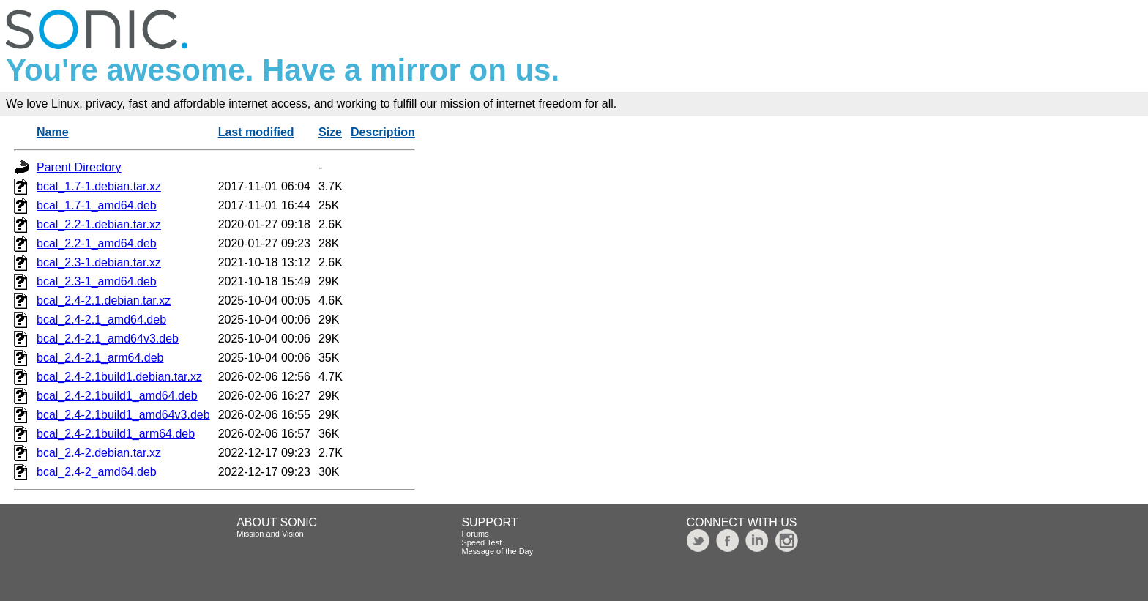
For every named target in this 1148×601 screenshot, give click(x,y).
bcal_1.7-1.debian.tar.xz (99, 186)
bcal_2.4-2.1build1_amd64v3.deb (123, 414)
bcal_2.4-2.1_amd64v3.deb (108, 338)
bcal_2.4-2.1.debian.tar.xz (104, 300)
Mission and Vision (270, 533)
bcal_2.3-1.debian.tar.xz (99, 262)
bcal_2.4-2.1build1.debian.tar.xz (119, 376)
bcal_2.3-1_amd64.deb (97, 281)
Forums (474, 533)
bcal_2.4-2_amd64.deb (97, 472)
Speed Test (481, 542)
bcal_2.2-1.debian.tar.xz (99, 224)
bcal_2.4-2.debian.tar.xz (99, 453)
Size (330, 132)
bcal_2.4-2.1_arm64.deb (100, 357)
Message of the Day (497, 551)
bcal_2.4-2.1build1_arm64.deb (116, 434)
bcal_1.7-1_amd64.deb (97, 205)
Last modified (256, 132)
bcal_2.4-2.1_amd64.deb (101, 319)
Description (383, 132)
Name (53, 132)
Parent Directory (79, 167)
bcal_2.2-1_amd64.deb (97, 243)
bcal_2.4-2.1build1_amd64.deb (117, 395)
